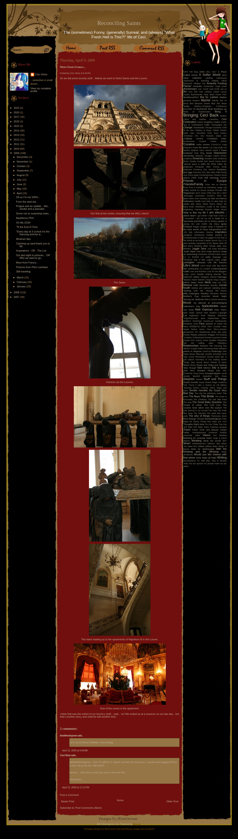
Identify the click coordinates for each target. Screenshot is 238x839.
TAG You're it (190, 385)
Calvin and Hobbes (195, 119)
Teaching (188, 388)
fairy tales (210, 172)
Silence (207, 367)
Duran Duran (215, 161)
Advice (215, 80)
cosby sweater (203, 144)
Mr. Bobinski (197, 299)
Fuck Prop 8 (189, 187)
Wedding (196, 440)
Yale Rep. (205, 461)
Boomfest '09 (190, 109)
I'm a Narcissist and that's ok (205, 219)
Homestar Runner (203, 209)
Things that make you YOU (213, 421)
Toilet (190, 427)
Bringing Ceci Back (201, 115)
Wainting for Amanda (194, 438)
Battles (223, 97)
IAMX (204, 224)
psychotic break (219, 337)
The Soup (188, 413)
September (23, 170)
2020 (17, 112)
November (23, 161)
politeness (202, 335)
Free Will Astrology (208, 177)
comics (199, 138)
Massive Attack (190, 280)
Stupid (187, 382)
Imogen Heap (206, 227)
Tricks (195, 429)
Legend (209, 260)
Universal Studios (218, 432)
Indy (190, 232)
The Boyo (194, 396)
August (21, 175)
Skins (192, 370)
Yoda (186, 463)
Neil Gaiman (204, 309)
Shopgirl (192, 368)
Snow (201, 373)
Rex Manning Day (218, 346)
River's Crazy (190, 348)
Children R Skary (203, 130)
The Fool (222, 399)
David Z (216, 150)
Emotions (198, 169)
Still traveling (23, 271)
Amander (197, 86)
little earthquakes (191, 269)
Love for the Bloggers (217, 271)
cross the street (200, 147)
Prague (211, 334)
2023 (17, 107)
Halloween (189, 201)
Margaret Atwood (209, 277)
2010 (17, 148)
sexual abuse (202, 362)
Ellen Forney (212, 167)
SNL (218, 370)
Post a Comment (69, 795)
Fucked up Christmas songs (209, 187)
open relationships (210, 318)
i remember (189, 218)
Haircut (223, 198)
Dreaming (198, 158)
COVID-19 (216, 144)
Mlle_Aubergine (191, 293)
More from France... (27, 262)
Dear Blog (199, 153)
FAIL (204, 172)
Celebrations (197, 125)
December (23, 157)
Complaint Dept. (217, 138)
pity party (222, 332)
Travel (187, 429)
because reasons (192, 100)
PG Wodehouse (202, 332)
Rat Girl (189, 343)
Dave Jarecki (205, 150)
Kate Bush (201, 251)
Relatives (204, 346)
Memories (204, 285)
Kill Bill (211, 254)
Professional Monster (202, 337)
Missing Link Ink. (194, 290)
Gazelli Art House (198, 190)
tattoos (224, 385)
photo (213, 332)
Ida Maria (214, 224)
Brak (210, 109)
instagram (188, 235)
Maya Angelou (220, 280)
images (196, 227)
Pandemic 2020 (191, 324)
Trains (206, 427)
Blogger (137, 824)
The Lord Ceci (212, 405)
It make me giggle (206, 238)
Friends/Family (193, 184)
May (19, 188)
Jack (186, 243)
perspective (189, 332)
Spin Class (221, 376)
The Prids (222, 410)
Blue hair (215, 103)
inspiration (221, 232)
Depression (220, 152)
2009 (17, 153)
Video (197, 435)
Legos (217, 260)
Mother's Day (191, 296)
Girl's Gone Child (203, 193)
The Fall (212, 399)
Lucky (186, 274)
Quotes (213, 340)
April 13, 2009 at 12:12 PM (75, 787)
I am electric (216, 212)
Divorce (199, 155)
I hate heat (213, 216)
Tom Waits (198, 427)
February (22, 282)
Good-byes (200, 196)
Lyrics (193, 274)
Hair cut (215, 198)
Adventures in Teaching (196, 81)
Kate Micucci (213, 251)
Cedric (217, 122)
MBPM (186, 282)
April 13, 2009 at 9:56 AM (75, 750)
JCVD (209, 243)
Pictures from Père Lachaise (32, 267)
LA (185, 257)
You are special (196, 463)
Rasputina (222, 340)
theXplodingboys (213, 418)
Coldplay (188, 138)
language (216, 257)
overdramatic (221, 321)
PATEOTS (194, 326)
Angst (217, 86)
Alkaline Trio (200, 83)
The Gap (188, 402)
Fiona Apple (193, 175)
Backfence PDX (25, 218)
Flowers (217, 175)
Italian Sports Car (213, 240)
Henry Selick (202, 204)
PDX (203, 326)
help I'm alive (212, 201)
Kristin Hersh (221, 254)
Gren (196, 198)
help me (223, 201)
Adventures (221, 78)
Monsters (214, 293)
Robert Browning (205, 348)
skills (186, 370)
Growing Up (205, 198)
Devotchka (189, 155)
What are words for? (215, 440)
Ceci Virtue (41, 74)
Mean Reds (197, 282)
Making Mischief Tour (216, 274)
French (223, 178)
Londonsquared (219, 268)
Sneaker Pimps (205, 370)
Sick (199, 367)
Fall (218, 172)
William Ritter (211, 446)
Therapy (200, 419)
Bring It (221, 111)
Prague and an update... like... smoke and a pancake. (33, 207)
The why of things (199, 415)
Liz (201, 269)
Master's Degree (205, 280)
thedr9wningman (68, 735)
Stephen (189, 379)
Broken (223, 116)
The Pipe (212, 410)
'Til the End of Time (26, 227)
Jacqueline (201, 243)
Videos (206, 435)
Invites (209, 235)
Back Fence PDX (218, 94)
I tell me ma (201, 218)
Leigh (224, 259)
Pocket (187, 335)
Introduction (199, 235)
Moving (187, 299)
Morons (223, 293)
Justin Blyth (189, 251)
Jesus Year (218, 243)
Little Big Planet (219, 266)
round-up (207, 351)
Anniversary (190, 88)
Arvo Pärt (193, 92)
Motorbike (205, 296)
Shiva (186, 365)
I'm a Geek (214, 218)
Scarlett (208, 354)
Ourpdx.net (208, 321)
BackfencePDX (191, 97)
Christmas (188, 136)
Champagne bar (219, 125)
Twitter (186, 432)
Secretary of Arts (203, 359)
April (20, 193)
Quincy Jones (202, 340)
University (188, 435)
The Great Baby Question (207, 402)
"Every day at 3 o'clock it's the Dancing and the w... (32, 233)
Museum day (23, 239)
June (20, 184)
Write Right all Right (206, 457)
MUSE (214, 299)
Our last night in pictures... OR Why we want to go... (33, 256)
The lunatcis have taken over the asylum (205, 406)
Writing (222, 457)
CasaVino (213, 119)
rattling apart (205, 343)
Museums (222, 299)
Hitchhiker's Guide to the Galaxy (211, 207)
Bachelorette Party (200, 94)
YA (198, 461)
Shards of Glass (218, 362)
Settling (216, 359)
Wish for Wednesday (202, 449)
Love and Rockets (198, 271)
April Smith (214, 89)
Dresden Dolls (210, 158)
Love (186, 271)
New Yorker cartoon (193, 313)
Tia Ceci (208, 424)
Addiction (197, 78)
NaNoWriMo (210, 306)
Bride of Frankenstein (197, 112)
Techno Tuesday (200, 388)
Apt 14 (224, 89)
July (19, 179)
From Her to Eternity (216, 184)
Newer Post (67, 801)
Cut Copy (213, 147)
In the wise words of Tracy (205, 228)
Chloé (216, 130)
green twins (189, 198)
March (21, 277)
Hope (216, 209)
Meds (208, 282)
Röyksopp (217, 351)
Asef (201, 92)
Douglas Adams (211, 156)
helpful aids (189, 204)
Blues (224, 103)
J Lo (225, 240)
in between (219, 227)
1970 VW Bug (191, 72)
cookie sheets (218, 141)
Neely (191, 310)
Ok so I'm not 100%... (28, 197)
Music (187, 302)
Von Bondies (220, 435)
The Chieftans (200, 399)
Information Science (203, 232)
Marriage (222, 277)
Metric (224, 288)
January (21, 286)
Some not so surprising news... (33, 213)
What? (187, 443)
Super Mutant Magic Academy (213, 382)
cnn (225, 136)
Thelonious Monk (219, 416)
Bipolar (205, 100)
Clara (218, 135)
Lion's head (205, 266)
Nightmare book (197, 315)
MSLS (207, 299)
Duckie (200, 161)
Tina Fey (223, 424)
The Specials (200, 413)
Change (188, 127)
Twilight (223, 430)
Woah (224, 452)
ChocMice (200, 133)
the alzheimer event (212, 393)
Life (210, 262)
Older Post (172, 801)
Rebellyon (222, 343)
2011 (17, 144)
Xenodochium (190, 461)
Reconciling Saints (119, 23)
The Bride (207, 396)
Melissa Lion (191, 285)
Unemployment (199, 432)
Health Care (200, 201)
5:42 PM (87, 73)
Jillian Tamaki (209, 246)
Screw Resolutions (197, 357)
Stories (199, 379)
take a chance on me (208, 385)
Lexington (189, 262)
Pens (209, 329)
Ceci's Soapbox (205, 122)
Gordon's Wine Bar (217, 196)
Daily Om (222, 147)
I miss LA (222, 216)
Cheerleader (198, 127)
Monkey (205, 293)
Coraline (189, 144)
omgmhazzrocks (191, 318)
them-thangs (190, 418)
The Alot (198, 393)
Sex (193, 362)
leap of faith (199, 260)
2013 (17, 135)
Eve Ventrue (209, 169)
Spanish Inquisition (202, 376)
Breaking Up (220, 109)
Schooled (217, 354)
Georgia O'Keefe (214, 190)
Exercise (197, 172)
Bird (191, 103)
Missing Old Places (216, 291)
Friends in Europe (205, 180)
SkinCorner (110, 829)
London (206, 269)
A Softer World (210, 74)
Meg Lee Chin (219, 282)
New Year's (221, 309)
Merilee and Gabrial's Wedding (205, 288)
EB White (211, 164)
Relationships (191, 345)
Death (209, 153)
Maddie (200, 274)
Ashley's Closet (211, 92)
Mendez (214, 285)
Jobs (219, 246)
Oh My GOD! (23, 222)
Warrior (187, 441)
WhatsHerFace (199, 443)
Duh (206, 161)
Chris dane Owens (217, 133)
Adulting (209, 78)
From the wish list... (27, 201)
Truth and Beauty (208, 429)
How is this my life (195, 212)
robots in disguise (193, 351)
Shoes (193, 365)
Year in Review (219, 461)
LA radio (205, 257)
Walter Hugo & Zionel (216, 438)
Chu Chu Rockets (204, 136)
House (224, 209)
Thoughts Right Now (194, 424)
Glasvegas (188, 196)
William (201, 446)
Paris (202, 323)
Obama (211, 315)
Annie (224, 86)
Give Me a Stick (219, 193)
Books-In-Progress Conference (211, 106)
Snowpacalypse (213, 373)
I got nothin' (202, 216)
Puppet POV (189, 340)
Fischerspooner (206, 175)
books (186, 106)
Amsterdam (208, 86)
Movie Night (220, 296)
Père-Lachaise (220, 329)
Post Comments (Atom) (88, 807)
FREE (194, 178)
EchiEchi (150, 829)
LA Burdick (193, 257)
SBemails (199, 354)
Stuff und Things (215, 379)
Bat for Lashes (209, 97)
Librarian (201, 262)
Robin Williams (220, 348)
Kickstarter (203, 254)
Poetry (193, 334)
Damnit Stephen (191, 150)
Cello (207, 124)
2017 (17, 116)
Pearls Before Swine (194, 329)
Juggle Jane (199, 248)
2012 (17, 139)
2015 (17, 126)
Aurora (224, 92)
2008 (17, 292)
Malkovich (188, 277)
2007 (17, 297)
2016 (17, 121)
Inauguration (215, 229)
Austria (187, 94)
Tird (185, 427)
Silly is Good (219, 367)
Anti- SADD (203, 89)
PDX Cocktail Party (217, 326)
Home (120, 800)
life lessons (220, 262)
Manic (196, 277)
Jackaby (191, 243)
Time (215, 424)
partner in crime (214, 323)
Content (202, 141)
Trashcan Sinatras (218, 427)
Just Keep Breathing (217, 249)
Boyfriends (201, 109)
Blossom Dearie (202, 103)
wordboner (188, 454)
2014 (17, 130)
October (21, 166)
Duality (193, 161)
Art (185, 91)
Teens (212, 388)
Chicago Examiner (213, 127)
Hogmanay (188, 209)
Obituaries (222, 315)
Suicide (194, 382)
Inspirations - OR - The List (31, 250)
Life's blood (191, 265)
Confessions (189, 141)
